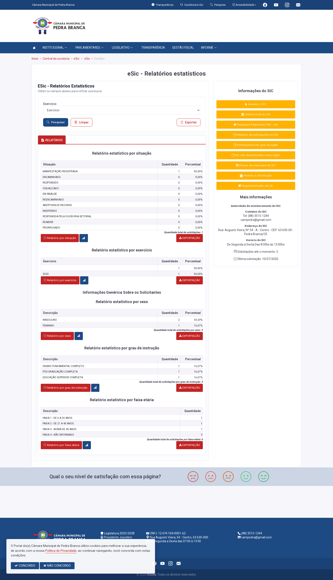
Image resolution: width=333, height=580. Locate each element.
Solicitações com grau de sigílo (256, 145)
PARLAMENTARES (89, 47)
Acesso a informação (256, 176)
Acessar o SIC (255, 104)
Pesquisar (56, 122)
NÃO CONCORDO (57, 565)
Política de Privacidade (60, 551)
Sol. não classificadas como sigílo (256, 155)
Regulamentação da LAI (255, 185)
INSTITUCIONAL (55, 47)
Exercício (49, 104)
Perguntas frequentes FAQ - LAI (256, 124)
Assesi (151, 574)
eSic (76, 58)
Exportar (188, 122)
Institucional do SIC (256, 114)
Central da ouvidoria (56, 58)
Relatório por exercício (60, 280)
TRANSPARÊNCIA (153, 47)
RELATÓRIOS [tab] (52, 140)
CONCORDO (25, 565)
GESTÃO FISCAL (183, 47)
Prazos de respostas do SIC (256, 165)
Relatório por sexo (57, 335)
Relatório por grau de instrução (66, 387)
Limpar (81, 122)
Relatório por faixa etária (61, 445)
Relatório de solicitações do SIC (255, 134)
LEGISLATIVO (122, 47)
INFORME (208, 47)
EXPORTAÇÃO (189, 238)
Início (35, 58)
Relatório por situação (60, 238)
